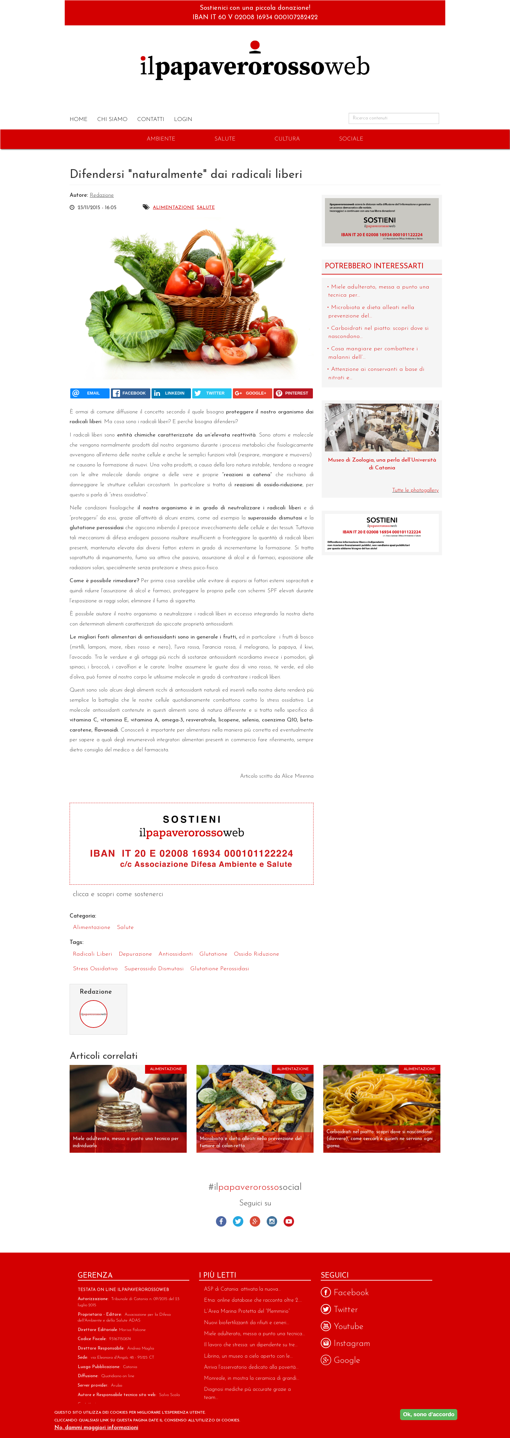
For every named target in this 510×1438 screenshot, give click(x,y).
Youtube (289, 1221)
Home (78, 119)
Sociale (351, 139)
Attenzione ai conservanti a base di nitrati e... (376, 373)
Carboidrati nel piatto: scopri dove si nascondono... (378, 332)
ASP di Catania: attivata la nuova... (242, 1289)
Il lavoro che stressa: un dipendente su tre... (251, 1345)
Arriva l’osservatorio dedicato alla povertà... (251, 1367)
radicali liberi (92, 954)
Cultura (287, 139)
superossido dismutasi (154, 969)
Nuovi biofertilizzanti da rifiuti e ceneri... (246, 1322)
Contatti (150, 119)
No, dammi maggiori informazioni (96, 1428)
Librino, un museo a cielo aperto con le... (248, 1356)
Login (183, 119)
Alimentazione (173, 207)
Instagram (272, 1221)
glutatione (213, 954)
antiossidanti (175, 954)
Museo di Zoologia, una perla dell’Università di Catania (382, 464)
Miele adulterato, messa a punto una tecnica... (254, 1334)
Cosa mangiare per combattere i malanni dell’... (373, 353)
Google (255, 1221)
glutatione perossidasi (219, 969)
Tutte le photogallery (415, 490)
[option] (382, 441)
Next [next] (432, 433)
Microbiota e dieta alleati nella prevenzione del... (371, 311)
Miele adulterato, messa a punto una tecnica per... (378, 291)
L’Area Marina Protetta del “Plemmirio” (247, 1311)
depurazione (135, 954)
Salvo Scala (169, 1395)
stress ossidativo (95, 969)
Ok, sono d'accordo (428, 1414)
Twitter (238, 1221)
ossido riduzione (256, 954)
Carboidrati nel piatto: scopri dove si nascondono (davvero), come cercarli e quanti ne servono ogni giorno (380, 1139)
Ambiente (161, 139)
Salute (224, 139)
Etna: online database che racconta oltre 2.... (253, 1300)
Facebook (221, 1221)
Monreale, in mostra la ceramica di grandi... (251, 1378)
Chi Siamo (112, 119)
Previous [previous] (332, 433)
